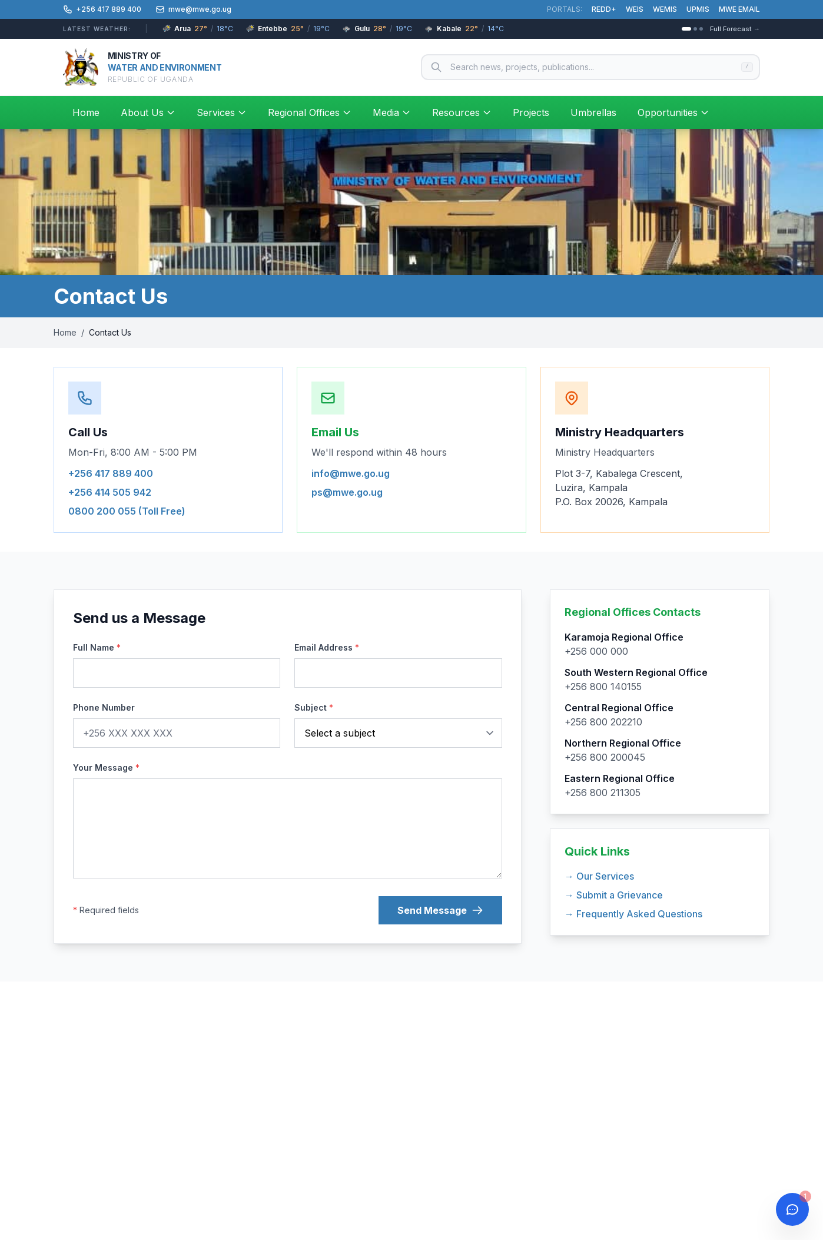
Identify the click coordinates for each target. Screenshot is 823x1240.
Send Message (440, 910)
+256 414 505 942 (109, 492)
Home (85, 112)
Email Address (326, 647)
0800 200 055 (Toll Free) (126, 511)
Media (392, 112)
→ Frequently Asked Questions (633, 914)
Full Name (97, 647)
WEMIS (665, 9)
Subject (313, 707)
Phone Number (104, 707)
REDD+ (604, 9)
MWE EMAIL (739, 9)
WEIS (634, 9)
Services (222, 112)
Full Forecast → (735, 29)
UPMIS (697, 9)
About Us (148, 112)
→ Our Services (599, 876)
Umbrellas (593, 112)
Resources (462, 112)
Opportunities (673, 112)
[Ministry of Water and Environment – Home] (142, 67)
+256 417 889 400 (110, 473)
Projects (531, 112)
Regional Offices (309, 112)
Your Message (106, 767)
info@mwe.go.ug (350, 473)
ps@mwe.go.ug (347, 492)
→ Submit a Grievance (614, 895)
